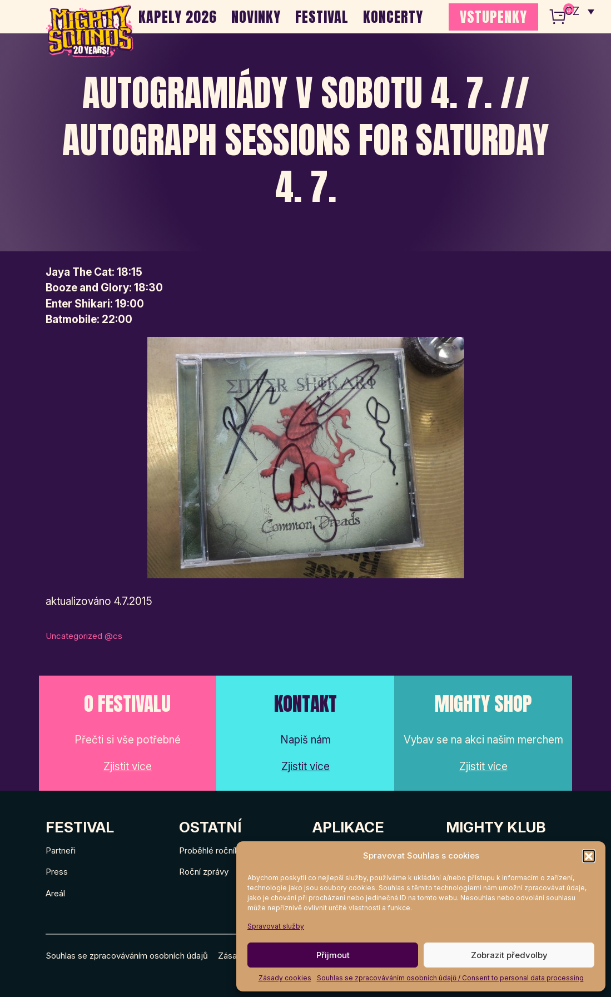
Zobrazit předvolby (509, 955)
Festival (322, 17)
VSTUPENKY (493, 17)
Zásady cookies (285, 978)
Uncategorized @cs (84, 636)
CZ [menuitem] (572, 11)
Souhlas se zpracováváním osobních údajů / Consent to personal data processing (450, 978)
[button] (588, 855)
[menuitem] (579, 11)
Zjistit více (127, 766)
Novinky (256, 17)
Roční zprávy (203, 871)
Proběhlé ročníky (211, 850)
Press (57, 871)
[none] (579, 11)
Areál (55, 893)
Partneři (61, 850)
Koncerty (393, 17)
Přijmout (333, 955)
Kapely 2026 (177, 17)
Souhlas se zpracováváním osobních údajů (127, 955)
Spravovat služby (275, 926)
